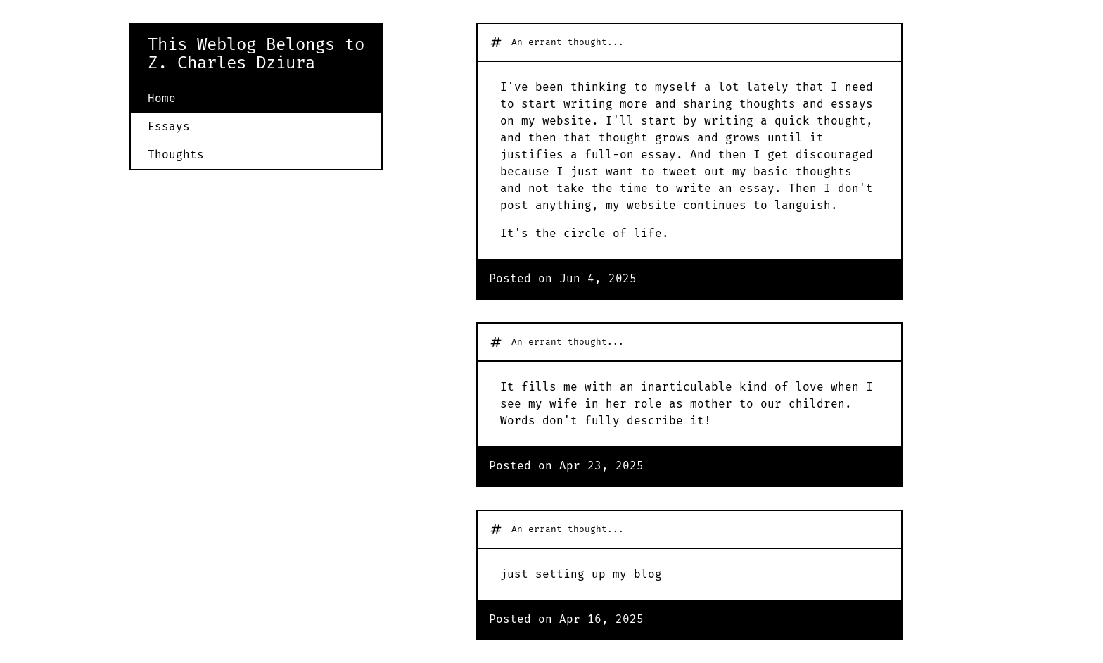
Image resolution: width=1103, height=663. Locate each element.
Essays (169, 126)
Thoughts (176, 154)
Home (162, 98)
